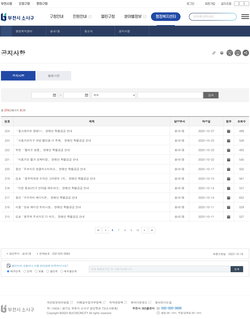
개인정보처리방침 (58, 302)
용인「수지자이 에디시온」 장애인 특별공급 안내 (46, 197)
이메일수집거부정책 (89, 302)
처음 (98, 230)
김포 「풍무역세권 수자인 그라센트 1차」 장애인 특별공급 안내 (55, 178)
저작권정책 (116, 302)
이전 (105, 230)
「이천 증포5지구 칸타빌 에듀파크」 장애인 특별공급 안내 (52, 188)
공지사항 (18, 75)
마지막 (152, 230)
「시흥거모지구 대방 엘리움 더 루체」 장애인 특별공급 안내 (53, 140)
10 (137, 230)
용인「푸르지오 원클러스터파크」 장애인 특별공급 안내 (50, 169)
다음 (144, 230)
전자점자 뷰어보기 (230, 53)
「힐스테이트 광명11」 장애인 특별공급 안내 (43, 131)
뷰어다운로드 (139, 302)
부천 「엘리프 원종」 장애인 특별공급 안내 (42, 150)
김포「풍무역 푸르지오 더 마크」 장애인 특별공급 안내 (50, 217)
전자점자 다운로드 (238, 53)
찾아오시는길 (163, 302)
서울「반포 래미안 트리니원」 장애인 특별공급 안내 (48, 207)
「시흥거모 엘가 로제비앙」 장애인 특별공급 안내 (46, 159)
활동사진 (54, 75)
